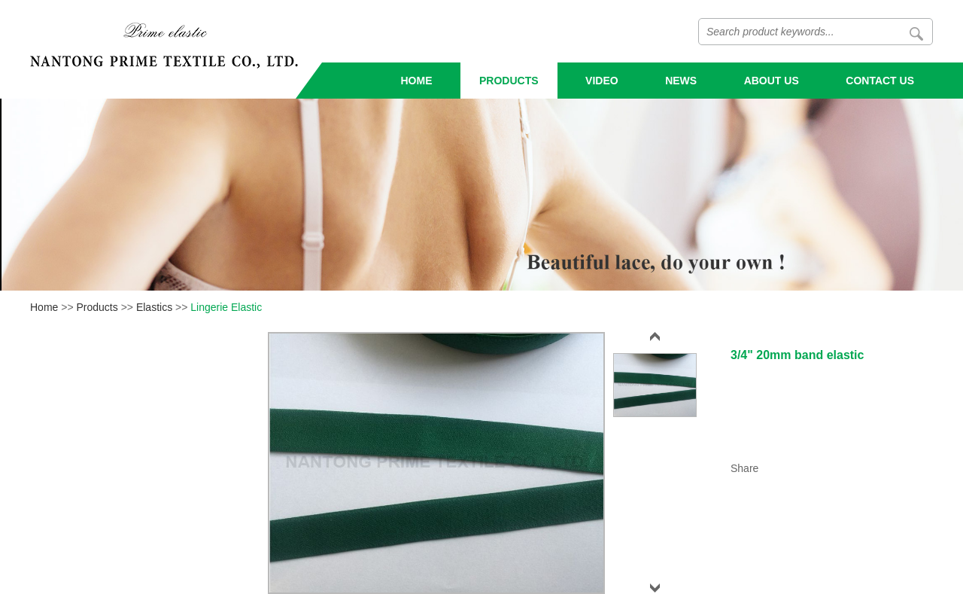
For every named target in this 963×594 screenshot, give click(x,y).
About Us (771, 81)
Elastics (154, 307)
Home (417, 81)
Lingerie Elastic (226, 307)
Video (601, 81)
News (681, 81)
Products (509, 81)
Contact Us (880, 81)
